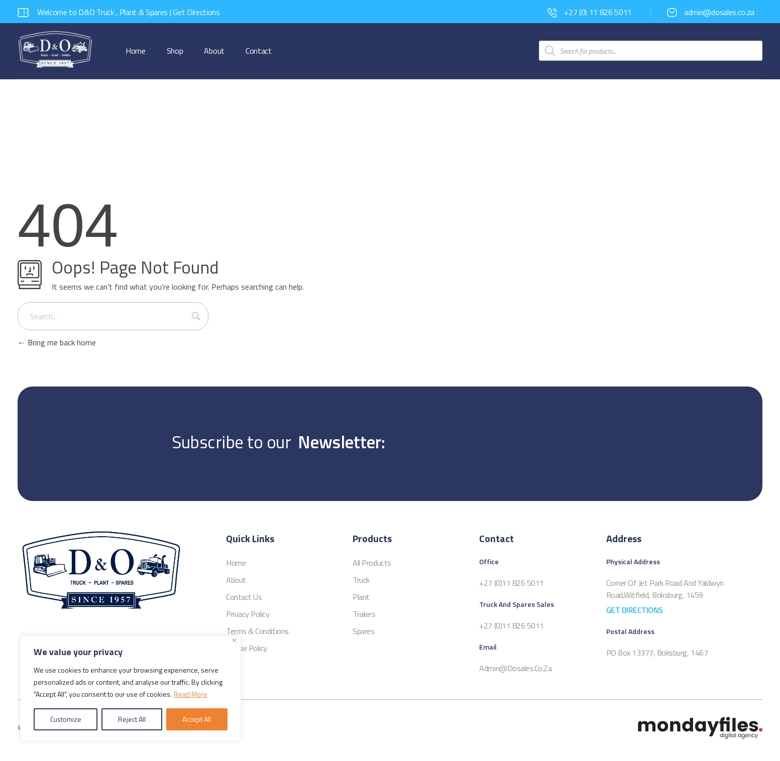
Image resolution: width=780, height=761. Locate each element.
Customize (65, 719)
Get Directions (196, 12)
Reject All (132, 719)
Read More (190, 694)
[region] (130, 688)
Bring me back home (57, 342)
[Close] (234, 640)
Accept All (196, 719)
